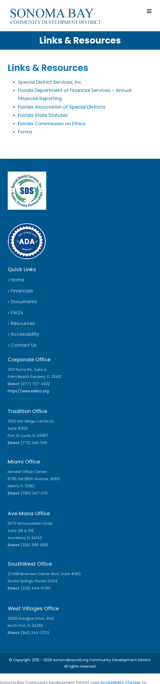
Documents (24, 301)
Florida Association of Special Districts (62, 107)
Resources (23, 323)
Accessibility (25, 334)
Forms (25, 132)
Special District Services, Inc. (50, 82)
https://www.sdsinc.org (28, 391)
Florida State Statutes (43, 115)
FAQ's (17, 312)
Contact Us (24, 345)
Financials (22, 291)
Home (17, 280)
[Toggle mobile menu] (149, 11)
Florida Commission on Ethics (52, 123)
